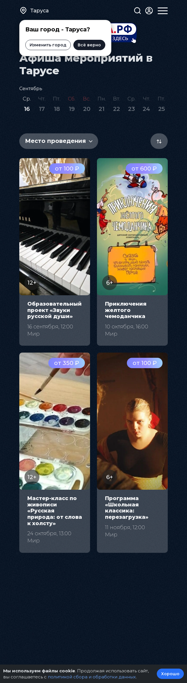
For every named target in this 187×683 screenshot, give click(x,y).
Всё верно (89, 45)
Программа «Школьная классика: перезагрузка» (126, 507)
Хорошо (170, 673)
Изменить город (48, 45)
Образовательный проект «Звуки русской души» (54, 310)
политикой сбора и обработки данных (92, 677)
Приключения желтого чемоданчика (125, 310)
